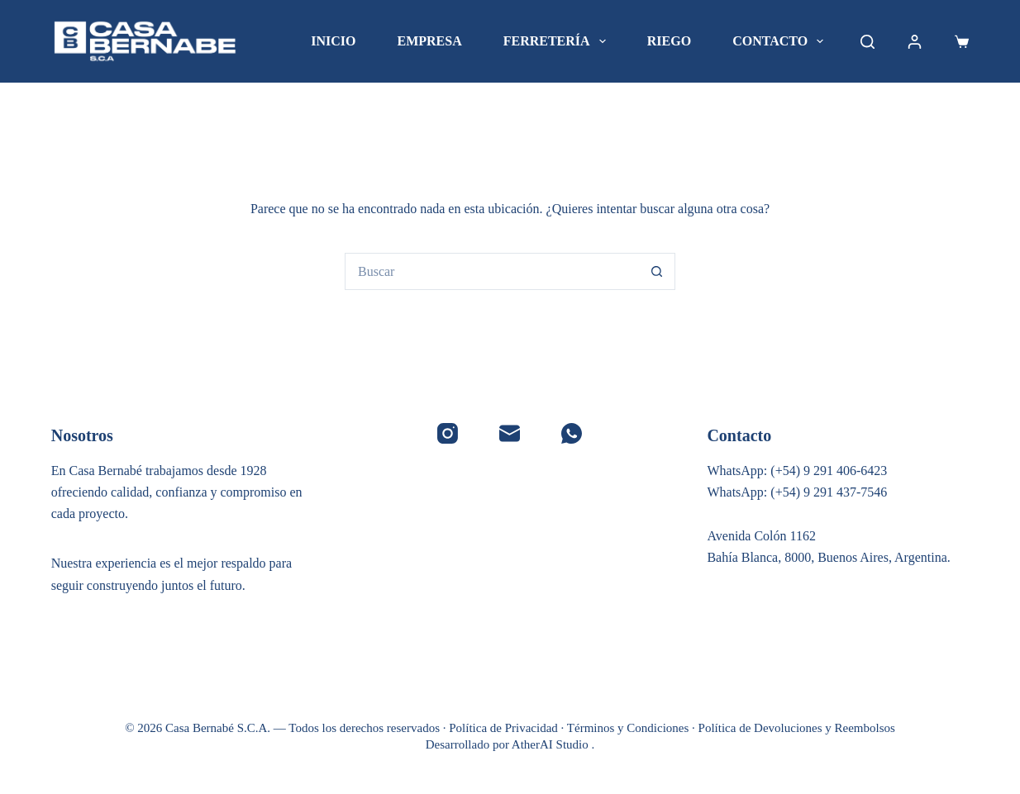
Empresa (429, 41)
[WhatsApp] (571, 433)
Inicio (333, 41)
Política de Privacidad (503, 728)
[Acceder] (915, 42)
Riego (669, 41)
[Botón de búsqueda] (656, 271)
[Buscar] (867, 42)
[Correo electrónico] (509, 433)
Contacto (781, 41)
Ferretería (557, 41)
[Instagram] (447, 433)
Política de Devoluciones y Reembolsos (796, 728)
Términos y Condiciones (628, 728)
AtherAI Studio (552, 744)
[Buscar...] (491, 271)
